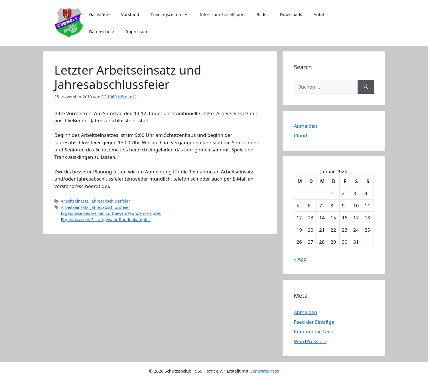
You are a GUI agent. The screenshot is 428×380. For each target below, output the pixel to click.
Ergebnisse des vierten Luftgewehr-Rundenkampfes (111, 213)
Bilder (262, 14)
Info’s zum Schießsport (222, 14)
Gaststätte (99, 14)
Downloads (291, 14)
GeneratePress (264, 371)
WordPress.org (311, 341)
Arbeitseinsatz (74, 201)
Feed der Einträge (314, 322)
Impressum (136, 31)
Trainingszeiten (172, 14)
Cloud (300, 135)
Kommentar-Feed (314, 331)
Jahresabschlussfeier (110, 201)
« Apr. (300, 259)
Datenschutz (101, 31)
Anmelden (305, 126)
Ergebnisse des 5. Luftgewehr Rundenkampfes (106, 219)
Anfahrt (321, 14)
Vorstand (130, 14)
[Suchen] (366, 87)
